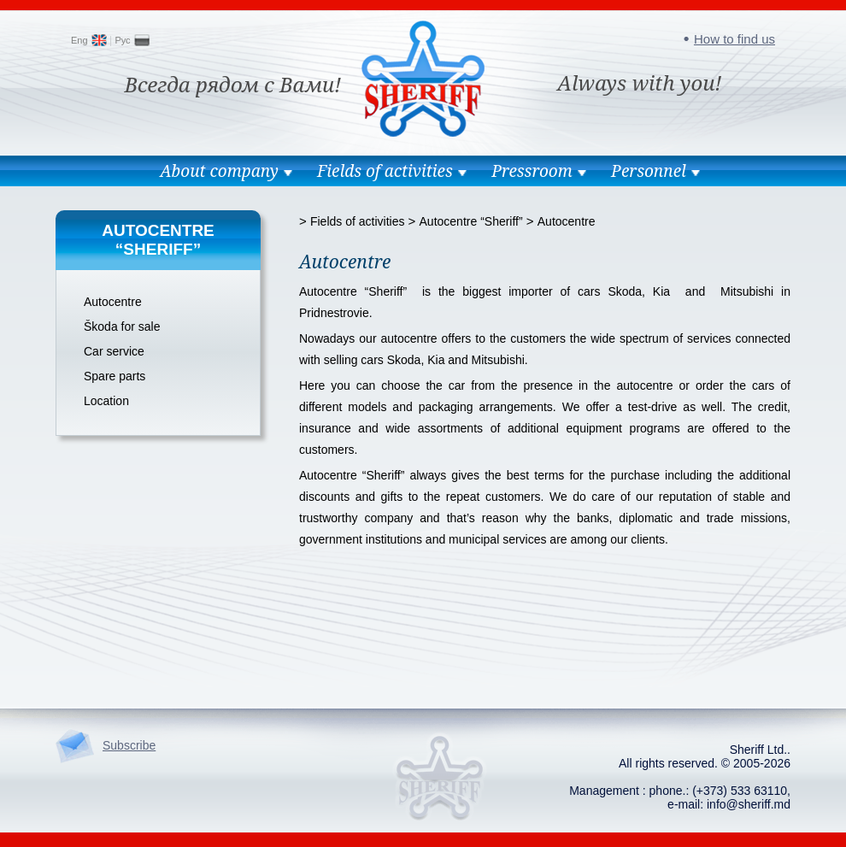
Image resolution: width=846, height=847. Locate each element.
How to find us (734, 39)
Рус (122, 40)
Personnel (648, 171)
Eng (79, 40)
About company (219, 171)
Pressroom (532, 171)
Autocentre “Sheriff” (471, 221)
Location (106, 401)
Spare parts (114, 376)
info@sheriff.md (748, 804)
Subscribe (129, 745)
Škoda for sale (122, 326)
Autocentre (113, 302)
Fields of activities (385, 171)
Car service (114, 351)
